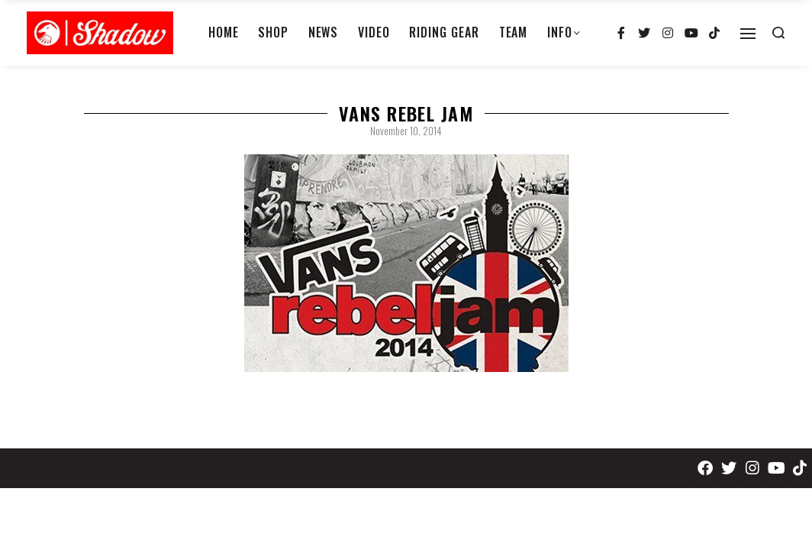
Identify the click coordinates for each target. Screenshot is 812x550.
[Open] (748, 34)
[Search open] (778, 33)
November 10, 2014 (406, 130)
